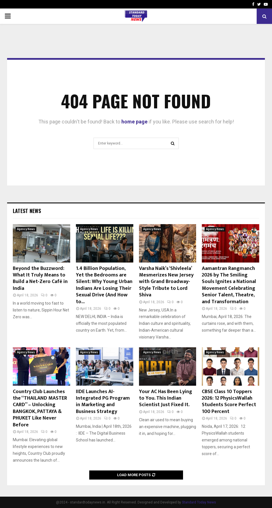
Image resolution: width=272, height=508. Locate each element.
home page (134, 122)
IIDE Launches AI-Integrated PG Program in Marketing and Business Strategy (103, 401)
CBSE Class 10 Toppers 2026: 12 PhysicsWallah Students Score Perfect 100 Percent (229, 401)
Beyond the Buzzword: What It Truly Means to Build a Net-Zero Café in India (40, 278)
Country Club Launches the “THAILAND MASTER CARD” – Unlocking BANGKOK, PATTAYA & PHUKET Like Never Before (40, 408)
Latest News (27, 210)
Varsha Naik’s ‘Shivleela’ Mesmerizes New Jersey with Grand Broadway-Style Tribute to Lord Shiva (166, 282)
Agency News (26, 229)
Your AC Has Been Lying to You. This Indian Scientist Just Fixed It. (165, 398)
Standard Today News (199, 502)
